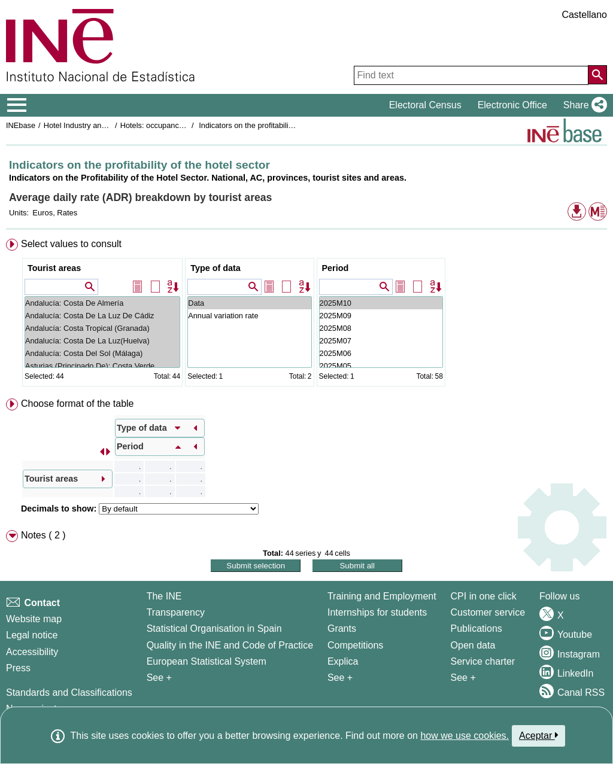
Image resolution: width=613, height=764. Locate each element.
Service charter (483, 661)
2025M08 (381, 328)
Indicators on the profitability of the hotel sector (277, 125)
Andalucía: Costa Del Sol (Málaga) (102, 353)
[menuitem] (306, 315)
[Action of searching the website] (597, 74)
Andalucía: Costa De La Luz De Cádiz (102, 315)
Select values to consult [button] (71, 244)
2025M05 (381, 366)
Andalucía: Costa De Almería (102, 303)
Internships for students (377, 612)
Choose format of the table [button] (77, 403)
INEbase (20, 125)
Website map (34, 619)
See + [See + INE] (159, 677)
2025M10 (381, 303)
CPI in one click (484, 596)
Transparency (176, 612)
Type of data (215, 268)
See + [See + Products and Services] (463, 677)
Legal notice (31, 635)
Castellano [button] (584, 15)
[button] (583, 105)
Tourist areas (54, 268)
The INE (164, 596)
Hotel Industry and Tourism (89, 125)
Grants (341, 628)
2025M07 (381, 340)
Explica (343, 661)
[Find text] (471, 75)
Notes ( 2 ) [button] (43, 535)
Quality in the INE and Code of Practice (230, 645)
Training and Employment (381, 596)
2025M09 (381, 315)
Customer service (488, 612)
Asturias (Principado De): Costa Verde (102, 366)
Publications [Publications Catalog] (476, 628)
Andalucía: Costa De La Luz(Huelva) (102, 340)
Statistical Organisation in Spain (214, 628)
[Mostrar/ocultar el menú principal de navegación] (17, 105)
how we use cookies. (464, 735)
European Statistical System (206, 661)
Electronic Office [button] (512, 105)
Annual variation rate (249, 315)
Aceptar (538, 735)
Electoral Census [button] (425, 105)
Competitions (355, 645)
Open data (473, 645)
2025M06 (381, 353)
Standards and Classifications (69, 692)
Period (335, 268)
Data (249, 303)
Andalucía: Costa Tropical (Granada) (102, 328)
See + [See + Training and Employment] (340, 677)
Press (18, 668)
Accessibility (32, 652)
